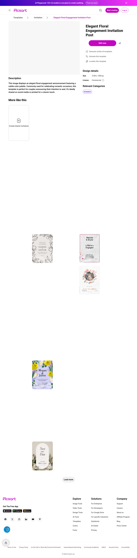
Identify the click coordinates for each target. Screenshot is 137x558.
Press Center (122, 526)
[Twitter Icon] (12, 519)
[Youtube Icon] (32, 519)
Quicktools (95, 521)
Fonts (75, 530)
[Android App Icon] (17, 512)
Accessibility (125, 547)
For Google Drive (97, 512)
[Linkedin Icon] (26, 519)
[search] (100, 10)
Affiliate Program (123, 517)
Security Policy (113, 547)
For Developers (97, 508)
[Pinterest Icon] (39, 519)
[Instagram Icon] (19, 519)
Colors (75, 526)
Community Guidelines (91, 547)
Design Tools (78, 512)
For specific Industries (99, 517)
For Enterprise (96, 504)
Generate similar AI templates (100, 51)
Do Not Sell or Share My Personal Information (46, 547)
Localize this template (97, 61)
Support (120, 504)
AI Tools (76, 517)
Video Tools (77, 508)
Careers (120, 508)
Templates (77, 521)
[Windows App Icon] (27, 512)
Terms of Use (11, 547)
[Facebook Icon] (5, 519)
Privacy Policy (23, 547)
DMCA (104, 547)
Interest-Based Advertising (72, 547)
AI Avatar (94, 526)
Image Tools (77, 504)
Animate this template (97, 56)
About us (120, 512)
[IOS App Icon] (7, 512)
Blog (118, 521)
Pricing (94, 530)
